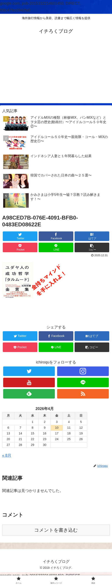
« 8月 (6, 455)
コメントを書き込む (56, 530)
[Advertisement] (56, 73)
